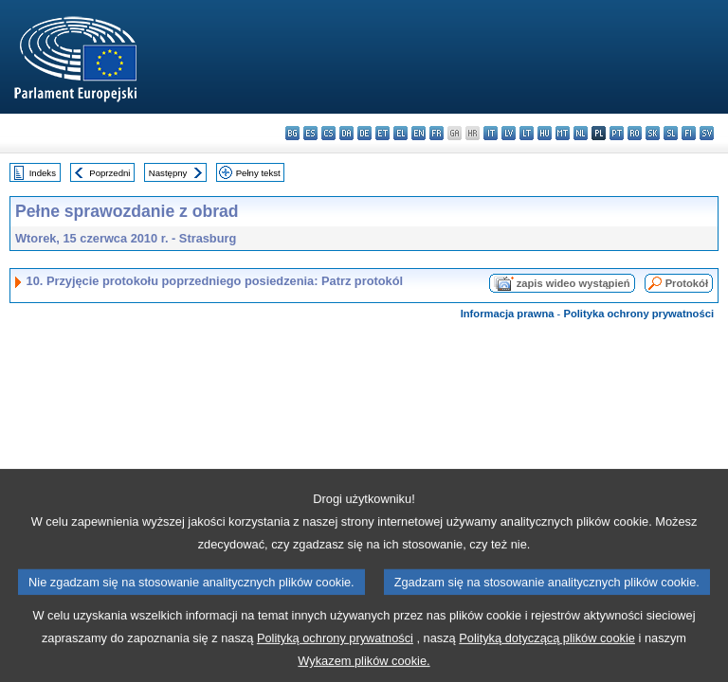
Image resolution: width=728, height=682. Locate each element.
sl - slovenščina (671, 133)
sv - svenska (707, 133)
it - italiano (490, 133)
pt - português (617, 133)
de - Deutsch (364, 133)
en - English (418, 133)
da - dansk (346, 133)
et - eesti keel (382, 133)
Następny (168, 173)
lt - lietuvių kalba (526, 133)
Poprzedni (109, 173)
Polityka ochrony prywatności (638, 313)
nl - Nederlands (580, 133)
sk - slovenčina (653, 133)
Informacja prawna (508, 313)
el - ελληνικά (400, 133)
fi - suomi (689, 133)
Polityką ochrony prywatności (335, 657)
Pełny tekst (258, 173)
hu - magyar (544, 133)
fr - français (436, 133)
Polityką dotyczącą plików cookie (547, 657)
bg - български (292, 133)
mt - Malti (562, 133)
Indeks (42, 173)
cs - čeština (328, 133)
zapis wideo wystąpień (573, 283)
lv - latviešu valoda (508, 133)
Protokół (686, 283)
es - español (310, 133)
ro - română (635, 133)
